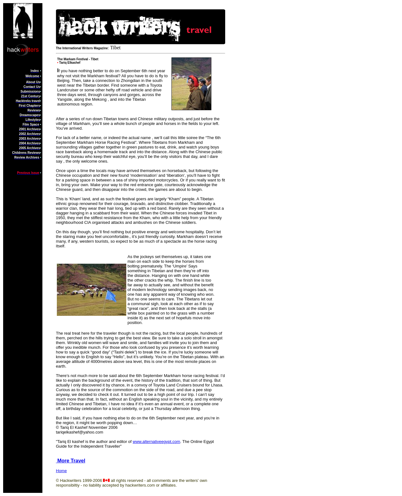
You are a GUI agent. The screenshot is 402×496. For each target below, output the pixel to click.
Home (61, 470)
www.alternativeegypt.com (156, 441)
